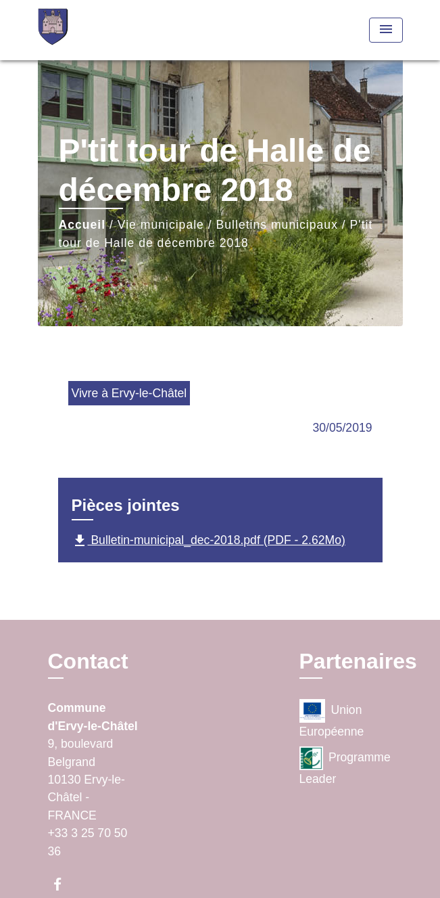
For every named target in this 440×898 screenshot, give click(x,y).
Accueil (82, 224)
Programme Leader (345, 766)
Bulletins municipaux (277, 224)
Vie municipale (161, 224)
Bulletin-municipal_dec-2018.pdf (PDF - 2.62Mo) (208, 541)
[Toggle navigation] (386, 30)
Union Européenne (331, 718)
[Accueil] (88, 30)
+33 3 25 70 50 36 (88, 841)
